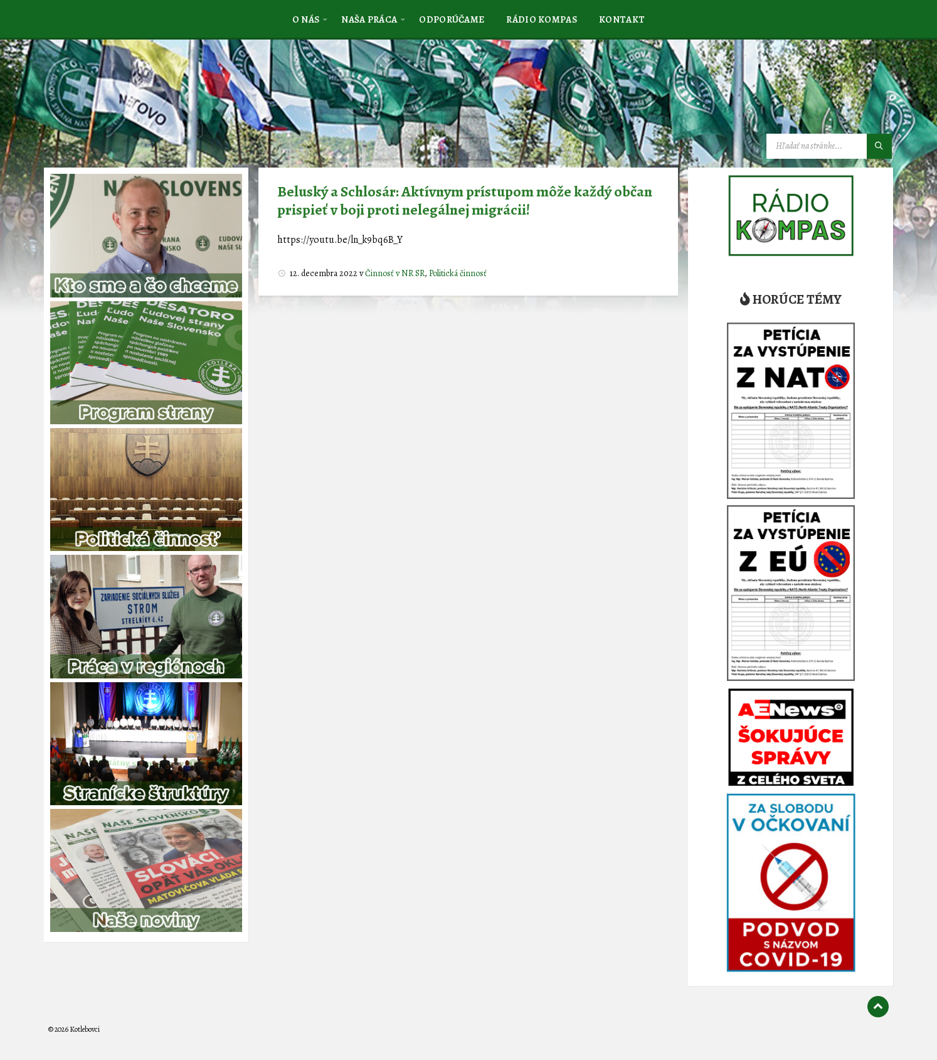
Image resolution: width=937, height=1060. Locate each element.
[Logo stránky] (142, 102)
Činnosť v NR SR (395, 273)
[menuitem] (306, 18)
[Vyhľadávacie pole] (829, 146)
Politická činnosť (458, 273)
